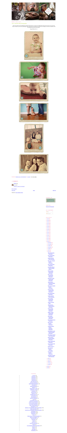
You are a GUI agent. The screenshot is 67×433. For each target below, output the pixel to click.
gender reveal (33, 394)
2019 (48, 227)
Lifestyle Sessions (33, 401)
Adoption (34, 380)
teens (33, 424)
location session (33, 404)
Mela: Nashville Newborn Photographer (50, 323)
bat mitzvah (34, 381)
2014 (48, 235)
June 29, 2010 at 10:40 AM (19, 186)
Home (34, 190)
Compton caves (33, 389)
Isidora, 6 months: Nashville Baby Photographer (50, 272)
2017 (48, 230)
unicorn (34, 429)
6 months (33, 377)
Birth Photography (33, 383)
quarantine (34, 418)
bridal (33, 387)
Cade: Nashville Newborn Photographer (50, 352)
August (49, 248)
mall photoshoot (34, 405)
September (49, 247)
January (49, 364)
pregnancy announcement (33, 416)
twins (33, 428)
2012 (48, 238)
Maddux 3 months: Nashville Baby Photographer (51, 313)
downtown (33, 392)
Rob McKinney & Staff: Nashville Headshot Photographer (51, 332)
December (49, 242)
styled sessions (33, 423)
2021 (48, 224)
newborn (33, 411)
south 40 (34, 422)
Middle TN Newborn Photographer (33, 407)
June (49, 251)
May (49, 358)
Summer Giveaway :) (51, 346)
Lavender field (33, 400)
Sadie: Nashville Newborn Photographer (50, 349)
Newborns (33, 412)
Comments (49, 213)
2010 (48, 241)
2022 (48, 223)
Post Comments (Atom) (19, 192)
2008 (48, 367)
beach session (33, 382)
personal (33, 413)
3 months (33, 376)
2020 (48, 226)
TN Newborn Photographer (33, 425)
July (49, 250)
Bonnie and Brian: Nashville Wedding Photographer (51, 338)
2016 (48, 232)
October (49, 245)
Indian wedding (33, 398)
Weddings (33, 430)
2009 (48, 366)
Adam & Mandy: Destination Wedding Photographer (51, 283)
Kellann (15, 183)
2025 (48, 218)
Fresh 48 (33, 393)
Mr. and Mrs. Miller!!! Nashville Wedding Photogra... (51, 268)
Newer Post (13, 190)
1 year (33, 375)
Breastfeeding (33, 386)
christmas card (33, 388)
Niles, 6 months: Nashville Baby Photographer (50, 275)
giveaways (33, 395)
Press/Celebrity (34, 417)
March (49, 361)
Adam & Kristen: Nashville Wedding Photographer (51, 306)
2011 (48, 239)
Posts (48, 211)
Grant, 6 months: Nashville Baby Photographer (50, 299)
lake (34, 399)
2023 (48, 221)
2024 (48, 220)
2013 (48, 236)
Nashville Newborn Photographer (33, 410)
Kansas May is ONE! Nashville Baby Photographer (51, 279)
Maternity (33, 406)
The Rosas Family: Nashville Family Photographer (51, 290)
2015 (48, 233)
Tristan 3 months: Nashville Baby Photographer (50, 309)
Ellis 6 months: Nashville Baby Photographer (50, 317)
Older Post (54, 190)
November (49, 244)
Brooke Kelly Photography (50, 206)
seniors (33, 419)
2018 (48, 229)
